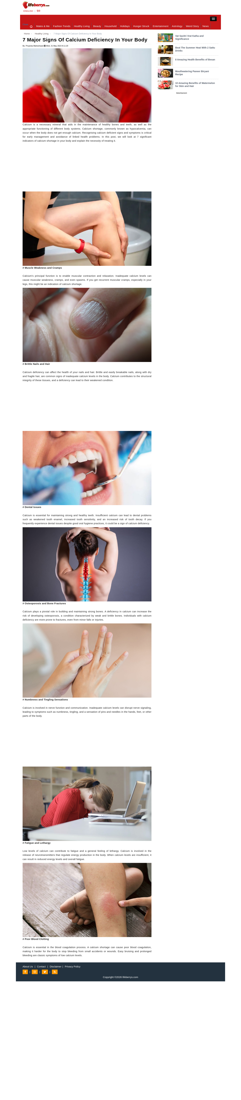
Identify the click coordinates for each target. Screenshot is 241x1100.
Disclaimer (55, 966)
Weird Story (192, 26)
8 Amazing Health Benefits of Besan (195, 59)
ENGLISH (28, 11)
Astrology (177, 26)
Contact (41, 966)
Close (25, 24)
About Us (28, 966)
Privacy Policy (72, 966)
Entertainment (160, 26)
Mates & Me (43, 26)
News (206, 26)
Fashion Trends (61, 26)
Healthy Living (82, 26)
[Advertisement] (87, 167)
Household (111, 26)
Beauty (97, 26)
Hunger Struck (141, 26)
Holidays (125, 26)
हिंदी (38, 11)
